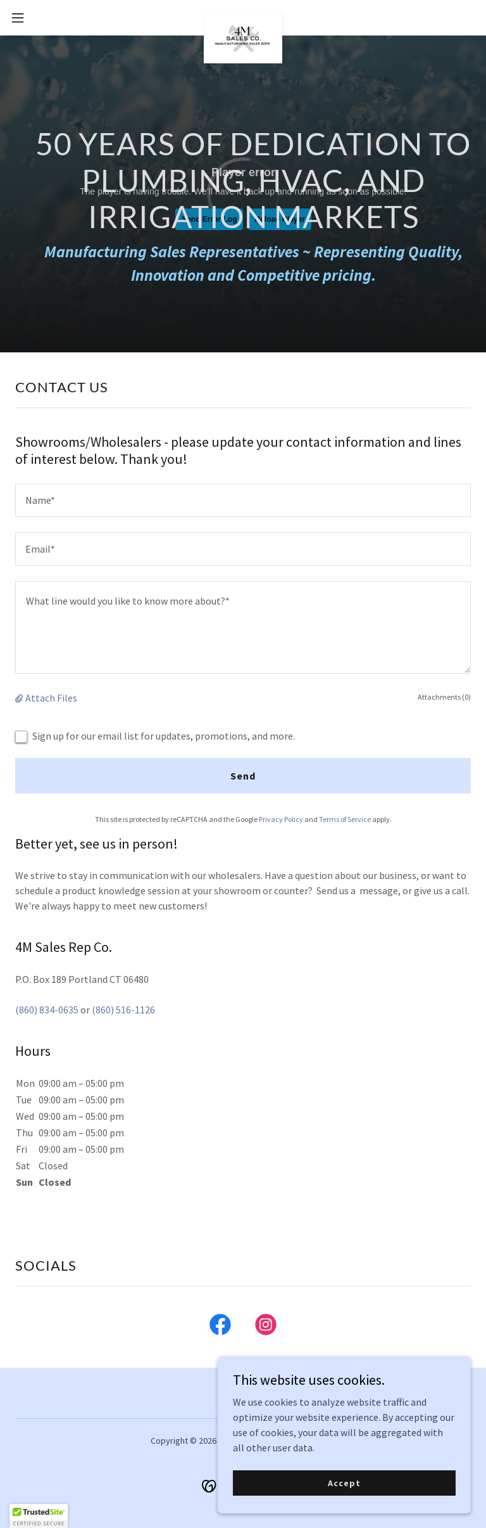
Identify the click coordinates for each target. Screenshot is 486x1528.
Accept (344, 1482)
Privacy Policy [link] (281, 819)
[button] (41, 17)
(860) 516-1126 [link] (123, 1009)
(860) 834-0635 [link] (46, 1009)
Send (243, 775)
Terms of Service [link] (345, 819)
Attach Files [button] (51, 697)
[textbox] (243, 500)
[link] (243, 18)
